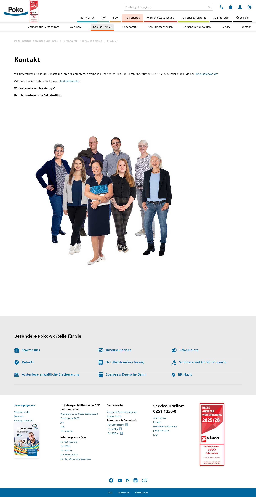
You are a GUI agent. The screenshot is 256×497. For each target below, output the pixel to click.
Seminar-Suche (22, 411)
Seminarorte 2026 (70, 418)
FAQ (155, 434)
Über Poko (242, 17)
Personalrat (133, 17)
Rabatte (24, 362)
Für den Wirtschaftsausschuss (76, 458)
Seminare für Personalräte (43, 27)
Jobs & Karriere (161, 430)
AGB (110, 492)
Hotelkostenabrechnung (121, 362)
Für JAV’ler (66, 446)
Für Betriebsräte (69, 441)
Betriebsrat (87, 17)
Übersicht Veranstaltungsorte (122, 411)
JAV (104, 17)
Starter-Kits (27, 350)
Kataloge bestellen (23, 420)
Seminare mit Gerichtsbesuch (199, 362)
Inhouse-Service (102, 27)
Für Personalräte (69, 454)
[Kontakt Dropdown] (221, 7)
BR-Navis (182, 374)
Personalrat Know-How (197, 27)
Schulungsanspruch (160, 27)
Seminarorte (220, 17)
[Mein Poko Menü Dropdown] (240, 7)
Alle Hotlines (159, 417)
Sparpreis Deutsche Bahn (122, 374)
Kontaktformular (69, 81)
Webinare (76, 27)
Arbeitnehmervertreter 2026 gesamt (79, 413)
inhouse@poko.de (206, 74)
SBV (115, 17)
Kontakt (246, 27)
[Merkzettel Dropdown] (230, 7)
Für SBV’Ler (66, 450)
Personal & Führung (194, 17)
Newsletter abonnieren (165, 426)
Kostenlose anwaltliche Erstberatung (46, 374)
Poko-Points (185, 350)
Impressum (124, 492)
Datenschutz (141, 492)
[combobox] (168, 7)
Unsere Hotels (114, 416)
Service (226, 27)
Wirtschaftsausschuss (160, 17)
